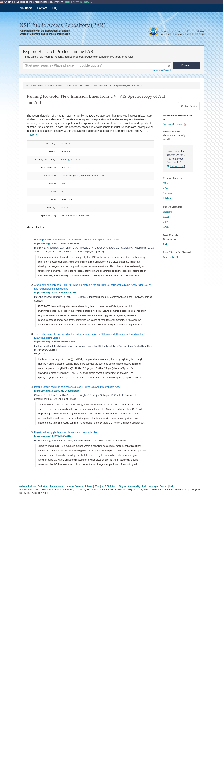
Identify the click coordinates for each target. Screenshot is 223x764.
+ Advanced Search (161, 70)
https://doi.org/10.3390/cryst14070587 (55, 341)
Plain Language (150, 486)
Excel (166, 216)
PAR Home (25, 8)
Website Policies (27, 486)
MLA (166, 183)
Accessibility (134, 486)
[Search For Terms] (97, 65)
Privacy (88, 486)
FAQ (54, 8)
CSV (165, 221)
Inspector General (74, 486)
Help (171, 486)
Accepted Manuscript (174, 124)
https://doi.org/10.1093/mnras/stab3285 (56, 292)
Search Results (54, 86)
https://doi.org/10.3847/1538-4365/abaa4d (57, 243)
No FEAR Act (108, 486)
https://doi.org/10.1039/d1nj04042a (53, 436)
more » (33, 134)
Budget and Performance (50, 486)
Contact (42, 8)
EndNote (167, 211)
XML (166, 226)
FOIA (96, 486)
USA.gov (121, 486)
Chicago (167, 193)
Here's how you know (78, 1)
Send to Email (170, 257)
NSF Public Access (34, 86)
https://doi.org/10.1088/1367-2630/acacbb (57, 391)
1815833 (65, 143)
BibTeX (167, 198)
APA (165, 188)
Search (186, 65)
